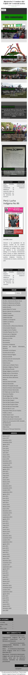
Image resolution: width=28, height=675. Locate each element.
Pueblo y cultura (7, 413)
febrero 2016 (6, 458)
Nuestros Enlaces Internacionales (12, 389)
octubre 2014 (6, 491)
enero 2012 (6, 559)
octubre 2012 (6, 541)
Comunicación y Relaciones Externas (13, 327)
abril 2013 (5, 528)
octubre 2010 (6, 590)
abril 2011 (5, 578)
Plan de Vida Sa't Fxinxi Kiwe (10, 407)
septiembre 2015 (7, 468)
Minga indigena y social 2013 (11, 372)
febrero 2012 (6, 557)
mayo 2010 (6, 601)
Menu (3, 10)
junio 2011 (6, 574)
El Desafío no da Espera (9, 351)
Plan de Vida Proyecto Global (11, 403)
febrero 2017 (6, 437)
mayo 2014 (6, 501)
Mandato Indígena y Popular (10, 368)
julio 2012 (5, 547)
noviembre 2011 (7, 563)
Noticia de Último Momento (9, 31)
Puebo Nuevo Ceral (8, 416)
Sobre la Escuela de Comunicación (12, 420)
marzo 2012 (6, 555)
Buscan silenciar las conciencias (11, 312)
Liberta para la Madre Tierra (10, 366)
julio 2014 (5, 497)
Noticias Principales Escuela (10, 386)
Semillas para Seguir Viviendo (11, 418)
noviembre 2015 (7, 464)
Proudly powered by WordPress (10, 672)
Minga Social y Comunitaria (10, 374)
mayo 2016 (6, 451)
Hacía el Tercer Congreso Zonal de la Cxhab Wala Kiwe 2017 (14, 76)
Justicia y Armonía (8, 362)
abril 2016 (5, 453)
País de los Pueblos (8, 395)
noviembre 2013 (7, 514)
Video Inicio (6, 428)
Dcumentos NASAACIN (9, 337)
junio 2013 (6, 524)
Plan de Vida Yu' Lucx (8, 409)
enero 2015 (6, 485)
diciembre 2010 (7, 586)
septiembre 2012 (7, 543)
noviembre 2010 (7, 588)
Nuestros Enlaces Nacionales (11, 391)
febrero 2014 (6, 507)
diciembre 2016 (7, 441)
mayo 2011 (6, 576)
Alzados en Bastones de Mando (11, 304)
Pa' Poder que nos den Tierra (11, 393)
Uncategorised (7, 426)
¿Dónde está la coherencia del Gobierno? (21, 186)
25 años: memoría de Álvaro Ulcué (12, 302)
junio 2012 (6, 549)
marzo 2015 (6, 480)
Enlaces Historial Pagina (9, 355)
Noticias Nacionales (8, 384)
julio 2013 (5, 522)
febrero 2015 (6, 482)
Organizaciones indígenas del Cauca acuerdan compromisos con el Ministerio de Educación (14, 35)
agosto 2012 (6, 545)
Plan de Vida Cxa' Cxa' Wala (10, 399)
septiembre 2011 (7, 568)
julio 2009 (5, 611)
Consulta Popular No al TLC (10, 333)
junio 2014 (6, 499)
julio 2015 (5, 472)
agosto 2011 (6, 570)
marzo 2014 (6, 505)
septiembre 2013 (7, 518)
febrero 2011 (6, 582)
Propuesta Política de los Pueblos (12, 411)
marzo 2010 (6, 605)
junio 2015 (6, 474)
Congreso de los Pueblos (9, 331)
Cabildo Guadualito (8, 316)
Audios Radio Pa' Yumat (9, 310)
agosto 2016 (6, 445)
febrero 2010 (6, 607)
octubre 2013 (6, 516)
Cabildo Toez (6, 324)
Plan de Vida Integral (8, 401)
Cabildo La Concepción (9, 320)
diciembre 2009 (7, 609)
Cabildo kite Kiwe (7, 318)
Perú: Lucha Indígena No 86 (11, 203)
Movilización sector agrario (10, 376)
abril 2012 (5, 553)
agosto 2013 (6, 520)
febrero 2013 (6, 532)
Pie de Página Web (8, 397)
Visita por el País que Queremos (11, 430)
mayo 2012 (6, 551)
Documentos (6, 341)
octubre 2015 (6, 466)
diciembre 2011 (7, 561)
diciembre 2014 (7, 487)
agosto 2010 (6, 595)
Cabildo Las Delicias (8, 322)
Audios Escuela (7, 308)
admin (11, 38)
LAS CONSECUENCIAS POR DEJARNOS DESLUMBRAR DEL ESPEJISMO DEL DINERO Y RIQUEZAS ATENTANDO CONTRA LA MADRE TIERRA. (14, 138)
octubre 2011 (6, 566)
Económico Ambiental (9, 345)
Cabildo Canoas (7, 314)
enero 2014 (6, 509)
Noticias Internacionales (11, 236)
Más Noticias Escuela (8, 370)
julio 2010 (5, 597)
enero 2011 (6, 584)
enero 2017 (6, 439)
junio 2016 (6, 449)
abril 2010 (5, 603)
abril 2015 (5, 478)
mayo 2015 (6, 476)
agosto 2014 (6, 495)
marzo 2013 (6, 530)
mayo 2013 (6, 526)
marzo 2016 (6, 456)
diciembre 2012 (7, 536)
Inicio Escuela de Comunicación (11, 359)
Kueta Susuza (6, 364)
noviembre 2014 (7, 489)
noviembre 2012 (7, 539)
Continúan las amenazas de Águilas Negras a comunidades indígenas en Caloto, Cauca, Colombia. (14, 173)
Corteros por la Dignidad (9, 335)
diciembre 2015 (7, 462)
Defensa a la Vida (7, 339)
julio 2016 (5, 447)
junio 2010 (6, 599)
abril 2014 (5, 503)
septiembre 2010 (7, 592)
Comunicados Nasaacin (7, 90)
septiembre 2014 (7, 493)
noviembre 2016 (7, 443)
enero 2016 (6, 460)
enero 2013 (6, 534)
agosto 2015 (6, 470)
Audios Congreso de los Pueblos (12, 306)
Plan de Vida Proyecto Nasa (10, 405)
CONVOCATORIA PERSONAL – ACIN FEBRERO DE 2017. (14, 60)
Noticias (5, 380)
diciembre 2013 (7, 512)
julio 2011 (5, 572)
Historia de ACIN (7, 357)
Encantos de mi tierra (9, 353)
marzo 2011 (6, 580)
